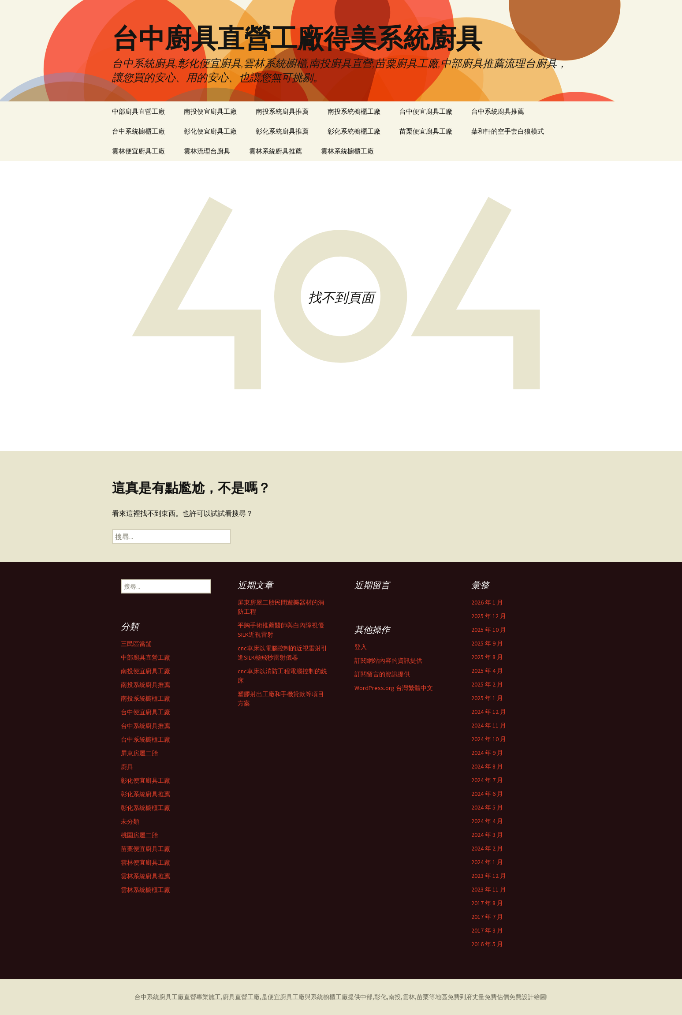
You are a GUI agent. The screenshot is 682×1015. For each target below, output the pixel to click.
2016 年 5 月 (487, 944)
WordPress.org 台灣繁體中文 (393, 688)
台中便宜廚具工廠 (425, 111)
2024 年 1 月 (487, 862)
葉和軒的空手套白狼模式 (507, 131)
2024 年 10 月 (488, 739)
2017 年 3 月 (487, 930)
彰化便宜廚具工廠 (210, 131)
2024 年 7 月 (487, 780)
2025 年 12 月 (488, 616)
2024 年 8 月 (487, 766)
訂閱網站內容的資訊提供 (388, 660)
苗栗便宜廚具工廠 (425, 131)
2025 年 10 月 (488, 630)
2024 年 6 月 (487, 794)
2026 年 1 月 (487, 602)
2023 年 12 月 (488, 876)
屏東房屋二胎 (139, 753)
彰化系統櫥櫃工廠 (354, 131)
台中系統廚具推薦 (497, 111)
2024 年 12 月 (488, 712)
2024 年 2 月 (487, 848)
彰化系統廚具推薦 (282, 131)
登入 (360, 647)
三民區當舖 (136, 644)
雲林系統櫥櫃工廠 (347, 151)
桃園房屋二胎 (139, 835)
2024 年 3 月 (487, 835)
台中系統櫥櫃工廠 (138, 131)
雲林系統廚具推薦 (275, 151)
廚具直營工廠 (241, 997)
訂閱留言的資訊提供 (382, 674)
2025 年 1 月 (487, 698)
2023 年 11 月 (488, 889)
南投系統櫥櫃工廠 (354, 111)
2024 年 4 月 (487, 821)
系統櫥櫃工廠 (329, 997)
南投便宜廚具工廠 (210, 111)
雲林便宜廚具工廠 (138, 151)
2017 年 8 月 (487, 903)
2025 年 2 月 (487, 684)
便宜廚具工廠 (286, 997)
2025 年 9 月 (487, 643)
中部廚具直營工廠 (138, 111)
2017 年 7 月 (487, 917)
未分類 (130, 821)
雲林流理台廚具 (207, 151)
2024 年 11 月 (488, 725)
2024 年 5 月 (487, 807)
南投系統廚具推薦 (282, 111)
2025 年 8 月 (487, 657)
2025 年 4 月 (487, 671)
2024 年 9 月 (487, 753)
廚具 (127, 767)
